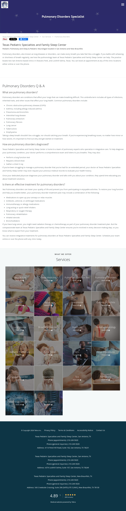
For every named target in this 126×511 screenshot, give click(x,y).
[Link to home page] (4, 4)
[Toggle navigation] (123, 4)
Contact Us (100, 430)
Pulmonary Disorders (62, 37)
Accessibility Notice (85, 430)
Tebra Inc (37, 430)
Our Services (46, 37)
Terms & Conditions (66, 430)
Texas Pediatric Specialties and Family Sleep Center (20, 37)
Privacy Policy (49, 430)
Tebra (74, 502)
